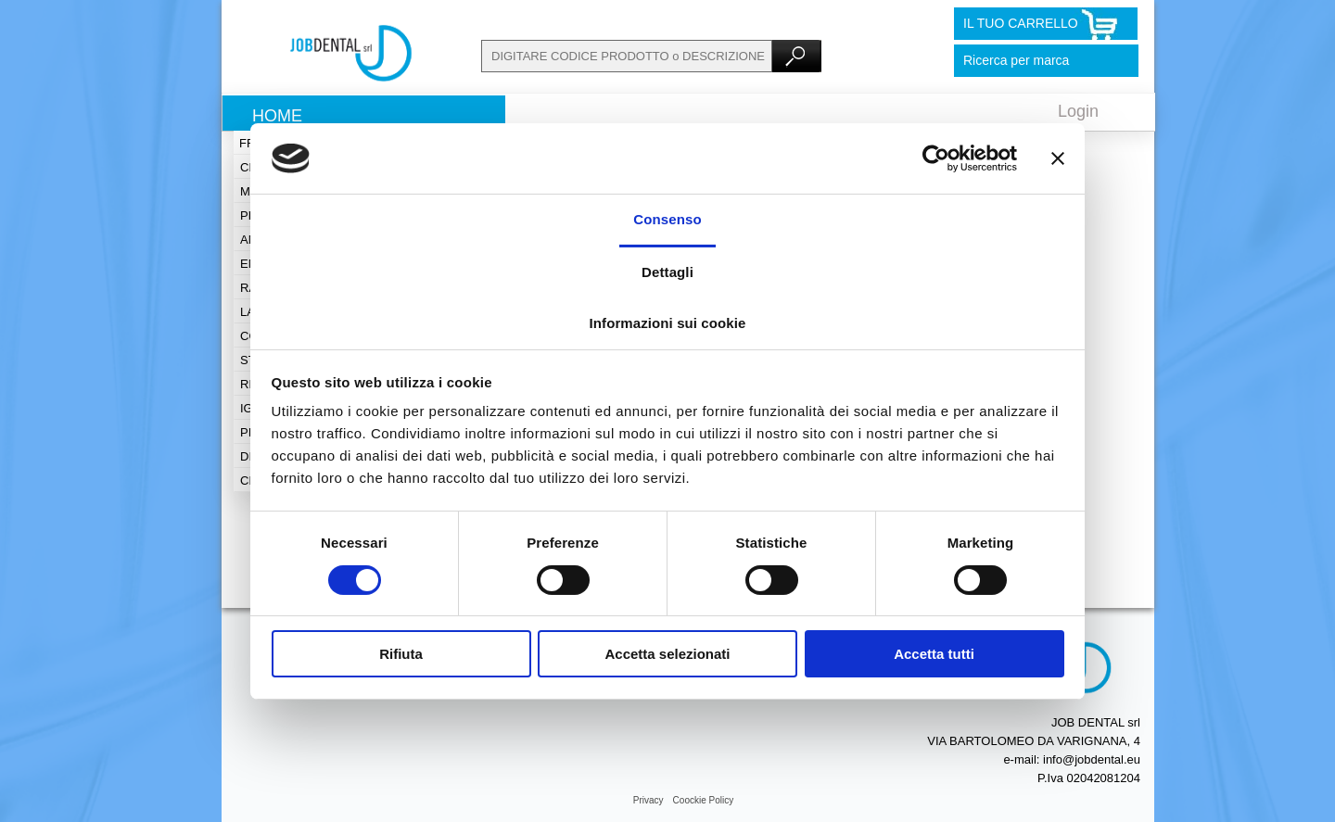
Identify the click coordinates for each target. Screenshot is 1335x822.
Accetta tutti (934, 654)
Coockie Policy (703, 800)
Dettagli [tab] (667, 272)
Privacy (648, 800)
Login (1078, 111)
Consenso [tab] (667, 219)
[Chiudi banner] (1057, 158)
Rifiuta (401, 654)
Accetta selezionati (667, 654)
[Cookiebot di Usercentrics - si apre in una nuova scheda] (936, 158)
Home (277, 116)
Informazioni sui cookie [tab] (668, 323)
